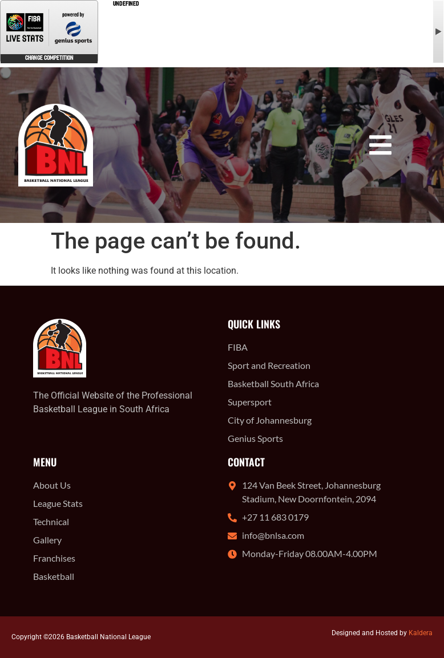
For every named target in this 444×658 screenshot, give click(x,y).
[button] (380, 145)
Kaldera (421, 633)
